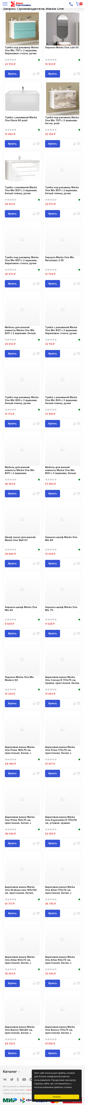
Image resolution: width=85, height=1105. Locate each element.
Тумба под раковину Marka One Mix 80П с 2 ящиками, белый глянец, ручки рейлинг (62, 192)
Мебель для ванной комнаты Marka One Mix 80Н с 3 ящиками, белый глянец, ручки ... (60, 472)
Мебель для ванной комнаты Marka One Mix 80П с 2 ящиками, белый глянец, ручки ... (20, 332)
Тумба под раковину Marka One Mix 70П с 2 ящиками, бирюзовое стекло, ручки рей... (22, 52)
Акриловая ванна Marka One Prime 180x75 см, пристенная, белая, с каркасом (20, 752)
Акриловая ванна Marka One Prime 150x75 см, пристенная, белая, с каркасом (20, 821)
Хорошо (57, 1097)
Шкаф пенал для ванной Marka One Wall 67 (20, 539)
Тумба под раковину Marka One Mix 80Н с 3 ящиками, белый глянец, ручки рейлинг (22, 402)
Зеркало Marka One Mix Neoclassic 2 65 (59, 259)
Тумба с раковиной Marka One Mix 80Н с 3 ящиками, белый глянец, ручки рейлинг (61, 402)
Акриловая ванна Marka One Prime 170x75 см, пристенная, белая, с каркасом (60, 752)
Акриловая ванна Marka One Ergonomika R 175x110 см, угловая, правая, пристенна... (61, 821)
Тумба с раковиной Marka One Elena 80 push (21, 119)
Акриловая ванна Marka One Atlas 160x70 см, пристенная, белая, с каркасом (20, 961)
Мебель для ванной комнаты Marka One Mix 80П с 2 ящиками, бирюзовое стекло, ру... (19, 472)
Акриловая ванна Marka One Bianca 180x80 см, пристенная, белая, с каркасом (20, 1031)
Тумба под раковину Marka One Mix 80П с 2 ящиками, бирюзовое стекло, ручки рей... (22, 262)
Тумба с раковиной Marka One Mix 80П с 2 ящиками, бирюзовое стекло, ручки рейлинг (61, 332)
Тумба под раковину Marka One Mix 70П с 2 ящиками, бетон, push (62, 120)
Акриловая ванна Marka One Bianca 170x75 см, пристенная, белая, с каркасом (60, 1031)
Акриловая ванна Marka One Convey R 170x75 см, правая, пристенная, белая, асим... (62, 682)
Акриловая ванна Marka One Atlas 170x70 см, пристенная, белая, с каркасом (60, 891)
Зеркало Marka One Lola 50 (62, 47)
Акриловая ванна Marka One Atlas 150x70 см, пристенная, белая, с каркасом (60, 961)
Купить (12, 73)
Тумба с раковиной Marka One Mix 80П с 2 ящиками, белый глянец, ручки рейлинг (21, 192)
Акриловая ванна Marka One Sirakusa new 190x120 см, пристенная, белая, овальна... (21, 891)
